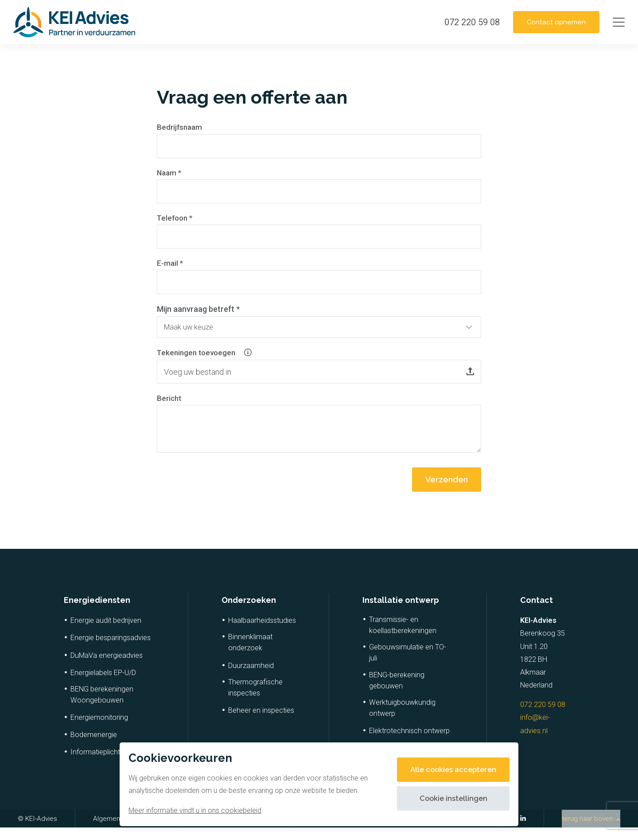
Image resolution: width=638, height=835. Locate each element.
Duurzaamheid (251, 673)
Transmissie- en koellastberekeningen (402, 633)
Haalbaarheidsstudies (262, 628)
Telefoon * (176, 220)
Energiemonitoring (99, 725)
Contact (536, 607)
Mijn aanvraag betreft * (198, 312)
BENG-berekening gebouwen (396, 688)
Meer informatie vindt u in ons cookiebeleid (194, 810)
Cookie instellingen (449, 798)
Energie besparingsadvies (110, 645)
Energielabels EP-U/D (103, 680)
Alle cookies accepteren (448, 769)
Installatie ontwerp (400, 607)
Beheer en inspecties (261, 718)
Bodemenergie (93, 742)
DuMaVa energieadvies (106, 663)
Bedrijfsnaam (180, 127)
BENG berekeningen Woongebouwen (101, 702)
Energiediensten (97, 607)
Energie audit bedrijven (105, 628)
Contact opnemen (551, 22)
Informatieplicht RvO (102, 760)
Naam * (170, 174)
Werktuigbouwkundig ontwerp (402, 715)
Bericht (170, 405)
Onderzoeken (249, 607)
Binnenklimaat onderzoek (250, 650)
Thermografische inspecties (255, 695)
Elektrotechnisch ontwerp (409, 738)
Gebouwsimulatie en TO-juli (407, 660)
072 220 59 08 (542, 712)
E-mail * (170, 266)
